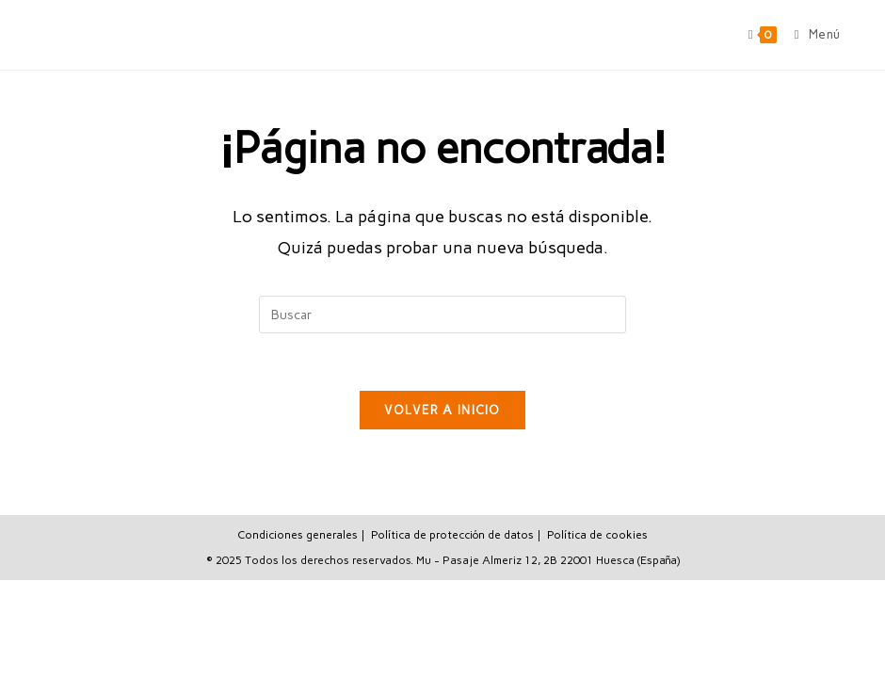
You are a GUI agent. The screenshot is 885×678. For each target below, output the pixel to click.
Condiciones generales (297, 534)
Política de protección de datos (452, 534)
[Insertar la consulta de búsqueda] (442, 314)
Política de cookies (597, 534)
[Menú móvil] (810, 34)
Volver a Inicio (442, 410)
